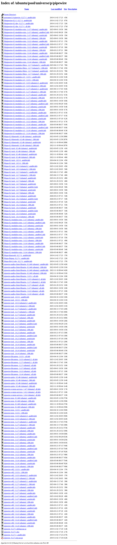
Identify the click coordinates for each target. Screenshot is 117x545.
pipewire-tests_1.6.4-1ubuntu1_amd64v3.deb (20, 461)
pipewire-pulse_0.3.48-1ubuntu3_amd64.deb (20, 383)
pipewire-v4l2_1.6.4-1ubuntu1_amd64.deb (19, 517)
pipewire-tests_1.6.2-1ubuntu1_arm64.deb (19, 452)
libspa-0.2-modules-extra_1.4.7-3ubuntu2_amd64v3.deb (24, 223)
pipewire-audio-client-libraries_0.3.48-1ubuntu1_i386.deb (25, 267)
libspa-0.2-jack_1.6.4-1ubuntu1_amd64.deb (20, 208)
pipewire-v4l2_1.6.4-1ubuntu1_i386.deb (19, 526)
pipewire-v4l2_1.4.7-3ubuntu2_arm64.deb (19, 499)
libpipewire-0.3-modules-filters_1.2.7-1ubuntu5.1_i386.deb (26, 68)
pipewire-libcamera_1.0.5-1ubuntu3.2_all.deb (20, 359)
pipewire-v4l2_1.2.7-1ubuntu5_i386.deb (19, 490)
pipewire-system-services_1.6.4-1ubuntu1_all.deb (22, 395)
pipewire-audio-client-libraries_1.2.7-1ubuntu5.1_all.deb (25, 282)
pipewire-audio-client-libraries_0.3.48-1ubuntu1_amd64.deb (26, 264)
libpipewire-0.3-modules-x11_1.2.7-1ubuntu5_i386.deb (24, 98)
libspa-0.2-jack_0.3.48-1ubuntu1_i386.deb (19, 151)
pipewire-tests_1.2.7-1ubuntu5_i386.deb (19, 431)
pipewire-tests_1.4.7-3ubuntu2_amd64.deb (19, 434)
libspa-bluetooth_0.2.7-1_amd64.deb (17, 255)
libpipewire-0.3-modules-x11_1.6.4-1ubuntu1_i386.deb (24, 133)
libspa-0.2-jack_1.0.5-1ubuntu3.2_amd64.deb (20, 166)
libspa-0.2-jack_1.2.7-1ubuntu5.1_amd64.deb (20, 172)
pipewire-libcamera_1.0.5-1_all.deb (17, 356)
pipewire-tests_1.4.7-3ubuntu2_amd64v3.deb (20, 437)
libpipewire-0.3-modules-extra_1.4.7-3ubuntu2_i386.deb (25, 38)
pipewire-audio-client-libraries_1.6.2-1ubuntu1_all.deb (24, 291)
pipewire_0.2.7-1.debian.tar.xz (15, 529)
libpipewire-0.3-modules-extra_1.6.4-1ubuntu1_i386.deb (25, 62)
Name (26, 9)
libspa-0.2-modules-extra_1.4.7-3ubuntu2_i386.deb (23, 229)
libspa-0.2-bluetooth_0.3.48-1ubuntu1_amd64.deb (22, 136)
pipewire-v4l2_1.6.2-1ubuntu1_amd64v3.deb (20, 508)
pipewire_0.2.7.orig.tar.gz (13, 538)
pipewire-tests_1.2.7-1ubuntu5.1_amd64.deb (20, 422)
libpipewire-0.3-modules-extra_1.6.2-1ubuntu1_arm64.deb (25, 47)
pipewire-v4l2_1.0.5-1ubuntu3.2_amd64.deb (20, 475)
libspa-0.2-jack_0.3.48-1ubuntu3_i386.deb (19, 157)
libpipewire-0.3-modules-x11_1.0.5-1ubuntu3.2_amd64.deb (26, 83)
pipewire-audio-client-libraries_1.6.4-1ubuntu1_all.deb (24, 294)
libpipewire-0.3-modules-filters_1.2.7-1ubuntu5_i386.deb (25, 74)
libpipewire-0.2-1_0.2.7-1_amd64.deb (18, 20)
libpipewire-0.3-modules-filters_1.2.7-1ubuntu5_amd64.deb (26, 71)
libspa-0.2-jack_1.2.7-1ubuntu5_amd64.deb (20, 178)
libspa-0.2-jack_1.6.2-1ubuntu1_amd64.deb (20, 196)
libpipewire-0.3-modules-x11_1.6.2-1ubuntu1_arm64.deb (25, 119)
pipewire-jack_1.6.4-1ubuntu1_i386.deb (18, 353)
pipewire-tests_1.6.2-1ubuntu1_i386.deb (19, 455)
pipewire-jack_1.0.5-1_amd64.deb (16, 297)
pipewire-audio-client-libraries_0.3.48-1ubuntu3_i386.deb (25, 273)
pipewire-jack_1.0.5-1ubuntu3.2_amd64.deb (20, 303)
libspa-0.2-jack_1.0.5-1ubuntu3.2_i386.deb (20, 169)
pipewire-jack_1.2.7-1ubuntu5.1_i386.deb (19, 312)
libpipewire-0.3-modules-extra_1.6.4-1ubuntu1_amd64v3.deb (26, 56)
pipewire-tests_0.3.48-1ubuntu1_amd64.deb (20, 398)
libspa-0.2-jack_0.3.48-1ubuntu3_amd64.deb (20, 154)
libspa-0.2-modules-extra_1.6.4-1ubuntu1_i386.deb (23, 252)
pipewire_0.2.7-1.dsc (11, 532)
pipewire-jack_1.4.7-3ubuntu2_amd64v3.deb (20, 324)
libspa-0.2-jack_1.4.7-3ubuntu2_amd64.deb (20, 184)
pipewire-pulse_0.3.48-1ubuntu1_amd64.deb (20, 377)
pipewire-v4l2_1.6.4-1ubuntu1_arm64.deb (19, 523)
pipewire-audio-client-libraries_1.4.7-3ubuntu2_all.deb (24, 288)
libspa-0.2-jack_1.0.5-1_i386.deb (16, 163)
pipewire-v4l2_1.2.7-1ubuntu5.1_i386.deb (19, 484)
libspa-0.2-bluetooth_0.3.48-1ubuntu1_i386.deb (21, 139)
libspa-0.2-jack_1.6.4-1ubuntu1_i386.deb (19, 217)
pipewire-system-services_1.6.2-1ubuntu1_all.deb (22, 392)
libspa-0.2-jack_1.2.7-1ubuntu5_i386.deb (19, 181)
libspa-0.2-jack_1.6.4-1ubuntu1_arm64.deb (20, 214)
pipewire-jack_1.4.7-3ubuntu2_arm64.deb (19, 327)
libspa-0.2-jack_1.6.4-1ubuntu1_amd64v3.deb (21, 211)
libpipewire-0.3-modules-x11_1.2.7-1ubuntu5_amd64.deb (25, 95)
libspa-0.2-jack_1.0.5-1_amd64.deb (17, 160)
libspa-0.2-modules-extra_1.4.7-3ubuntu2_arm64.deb (23, 226)
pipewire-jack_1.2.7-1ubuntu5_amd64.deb (19, 315)
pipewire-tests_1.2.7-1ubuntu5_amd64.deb (19, 428)
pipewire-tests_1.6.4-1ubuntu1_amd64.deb (19, 458)
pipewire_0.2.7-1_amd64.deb (14, 535)
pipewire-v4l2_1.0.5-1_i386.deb (16, 472)
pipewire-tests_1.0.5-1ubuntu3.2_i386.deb (19, 419)
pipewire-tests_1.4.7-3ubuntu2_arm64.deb (19, 440)
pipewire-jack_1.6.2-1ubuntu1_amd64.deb (19, 333)
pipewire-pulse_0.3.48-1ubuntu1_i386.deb (19, 380)
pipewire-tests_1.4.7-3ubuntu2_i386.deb (19, 443)
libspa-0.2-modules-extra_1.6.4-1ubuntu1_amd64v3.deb (24, 246)
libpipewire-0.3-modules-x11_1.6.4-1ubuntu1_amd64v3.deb (26, 128)
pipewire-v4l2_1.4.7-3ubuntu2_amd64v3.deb (20, 496)
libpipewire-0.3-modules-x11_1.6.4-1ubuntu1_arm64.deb (25, 131)
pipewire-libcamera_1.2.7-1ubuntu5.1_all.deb (20, 362)
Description (72, 9)
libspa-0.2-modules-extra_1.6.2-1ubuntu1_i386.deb (23, 241)
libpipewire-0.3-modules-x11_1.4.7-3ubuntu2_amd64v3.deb (26, 104)
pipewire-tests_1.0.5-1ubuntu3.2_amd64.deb (20, 416)
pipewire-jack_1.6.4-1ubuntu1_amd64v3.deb (20, 348)
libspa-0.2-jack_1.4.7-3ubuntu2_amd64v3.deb (21, 187)
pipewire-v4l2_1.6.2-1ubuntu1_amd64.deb (19, 505)
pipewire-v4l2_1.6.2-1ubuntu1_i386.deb (19, 514)
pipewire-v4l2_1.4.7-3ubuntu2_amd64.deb (19, 493)
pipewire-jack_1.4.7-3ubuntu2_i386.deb (18, 330)
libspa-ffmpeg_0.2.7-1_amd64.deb (16, 258)
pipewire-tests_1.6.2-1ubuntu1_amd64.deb (19, 446)
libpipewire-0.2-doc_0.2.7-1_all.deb (17, 26)
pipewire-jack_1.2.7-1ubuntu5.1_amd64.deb (20, 309)
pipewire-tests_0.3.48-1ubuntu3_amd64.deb (20, 404)
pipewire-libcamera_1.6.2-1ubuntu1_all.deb (20, 371)
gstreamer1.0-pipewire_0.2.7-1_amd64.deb (20, 18)
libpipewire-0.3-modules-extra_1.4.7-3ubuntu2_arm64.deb (25, 35)
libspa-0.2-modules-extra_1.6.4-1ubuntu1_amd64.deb (23, 243)
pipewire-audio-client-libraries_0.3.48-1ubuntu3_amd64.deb (26, 270)
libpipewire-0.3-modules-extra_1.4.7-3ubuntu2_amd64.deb (25, 29)
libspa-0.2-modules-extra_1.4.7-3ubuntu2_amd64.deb (23, 220)
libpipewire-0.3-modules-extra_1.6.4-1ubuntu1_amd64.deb (25, 53)
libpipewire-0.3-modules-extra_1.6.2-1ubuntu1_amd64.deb (25, 41)
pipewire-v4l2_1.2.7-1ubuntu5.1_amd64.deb (20, 481)
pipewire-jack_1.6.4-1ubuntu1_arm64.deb (19, 351)
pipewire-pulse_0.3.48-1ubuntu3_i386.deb (19, 386)
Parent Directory (10, 15)
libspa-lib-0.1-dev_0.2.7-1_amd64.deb (18, 261)
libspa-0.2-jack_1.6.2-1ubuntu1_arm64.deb (20, 202)
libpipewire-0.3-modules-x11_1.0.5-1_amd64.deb (22, 77)
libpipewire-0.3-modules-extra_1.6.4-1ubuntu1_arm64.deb (25, 59)
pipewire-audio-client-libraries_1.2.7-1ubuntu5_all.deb (24, 285)
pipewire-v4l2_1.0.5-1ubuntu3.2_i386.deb (19, 478)
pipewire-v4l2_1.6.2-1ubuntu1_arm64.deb (19, 511)
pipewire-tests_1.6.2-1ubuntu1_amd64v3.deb (20, 449)
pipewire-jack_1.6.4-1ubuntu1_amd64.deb (19, 345)
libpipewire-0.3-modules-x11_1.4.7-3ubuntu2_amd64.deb (25, 101)
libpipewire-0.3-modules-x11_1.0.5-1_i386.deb (21, 80)
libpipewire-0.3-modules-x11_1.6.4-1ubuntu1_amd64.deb (25, 125)
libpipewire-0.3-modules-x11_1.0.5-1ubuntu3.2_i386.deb (25, 86)
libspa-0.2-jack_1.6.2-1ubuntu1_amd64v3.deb (21, 199)
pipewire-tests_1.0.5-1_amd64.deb (16, 410)
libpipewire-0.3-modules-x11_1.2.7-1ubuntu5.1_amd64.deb (26, 89)
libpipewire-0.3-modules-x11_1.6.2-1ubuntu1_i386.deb (24, 122)
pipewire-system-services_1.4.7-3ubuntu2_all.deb (22, 389)
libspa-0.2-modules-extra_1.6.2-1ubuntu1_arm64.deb (23, 238)
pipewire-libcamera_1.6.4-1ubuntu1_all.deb (20, 374)
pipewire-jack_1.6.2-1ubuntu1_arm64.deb (19, 339)
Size (65, 9)
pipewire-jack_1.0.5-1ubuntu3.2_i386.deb (19, 306)
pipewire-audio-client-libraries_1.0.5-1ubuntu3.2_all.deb (25, 279)
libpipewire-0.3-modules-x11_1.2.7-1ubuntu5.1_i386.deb (25, 92)
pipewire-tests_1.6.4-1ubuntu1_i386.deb (19, 466)
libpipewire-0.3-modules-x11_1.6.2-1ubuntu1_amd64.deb (25, 113)
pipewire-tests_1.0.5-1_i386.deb (16, 413)
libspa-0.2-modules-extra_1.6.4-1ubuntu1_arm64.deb (23, 249)
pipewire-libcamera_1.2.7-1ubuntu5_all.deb (20, 365)
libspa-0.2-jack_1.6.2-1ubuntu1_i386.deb (19, 205)
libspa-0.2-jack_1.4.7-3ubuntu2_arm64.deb (20, 190)
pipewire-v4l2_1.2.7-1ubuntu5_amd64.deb (19, 487)
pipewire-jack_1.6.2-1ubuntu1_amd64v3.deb (20, 336)
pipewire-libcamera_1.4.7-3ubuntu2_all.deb (20, 368)
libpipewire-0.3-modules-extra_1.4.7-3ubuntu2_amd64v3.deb (26, 32)
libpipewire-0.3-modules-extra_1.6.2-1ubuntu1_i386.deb (25, 50)
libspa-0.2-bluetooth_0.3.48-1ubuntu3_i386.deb (21, 145)
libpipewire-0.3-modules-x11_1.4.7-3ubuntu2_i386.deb (24, 110)
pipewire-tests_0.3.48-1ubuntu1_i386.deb (19, 401)
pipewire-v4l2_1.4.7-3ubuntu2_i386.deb (19, 502)
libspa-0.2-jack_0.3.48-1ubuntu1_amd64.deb (20, 148)
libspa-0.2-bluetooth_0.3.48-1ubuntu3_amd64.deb (22, 142)
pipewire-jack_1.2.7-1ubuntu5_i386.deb (18, 318)
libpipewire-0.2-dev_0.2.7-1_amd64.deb (19, 23)
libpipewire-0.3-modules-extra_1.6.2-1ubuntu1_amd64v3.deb (26, 44)
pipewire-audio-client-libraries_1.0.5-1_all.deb (21, 276)
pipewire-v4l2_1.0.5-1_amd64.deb (16, 469)
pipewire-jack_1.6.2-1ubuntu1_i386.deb (18, 342)
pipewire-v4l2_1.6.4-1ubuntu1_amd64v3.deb (20, 520)
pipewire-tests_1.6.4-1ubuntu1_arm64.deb (19, 463)
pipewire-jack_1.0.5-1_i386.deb (15, 300)
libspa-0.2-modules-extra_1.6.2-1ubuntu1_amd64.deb (23, 232)
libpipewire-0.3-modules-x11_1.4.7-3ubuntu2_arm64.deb (25, 107)
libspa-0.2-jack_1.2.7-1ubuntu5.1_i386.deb (20, 175)
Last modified (56, 9)
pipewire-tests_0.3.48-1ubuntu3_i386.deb (19, 407)
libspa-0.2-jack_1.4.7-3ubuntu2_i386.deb (19, 193)
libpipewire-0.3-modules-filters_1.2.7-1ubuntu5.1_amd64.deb (26, 65)
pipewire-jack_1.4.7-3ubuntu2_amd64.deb (19, 321)
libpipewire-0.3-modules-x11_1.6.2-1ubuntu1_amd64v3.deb (26, 116)
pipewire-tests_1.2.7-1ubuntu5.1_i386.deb (19, 425)
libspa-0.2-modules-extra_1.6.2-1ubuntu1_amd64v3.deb (24, 235)
